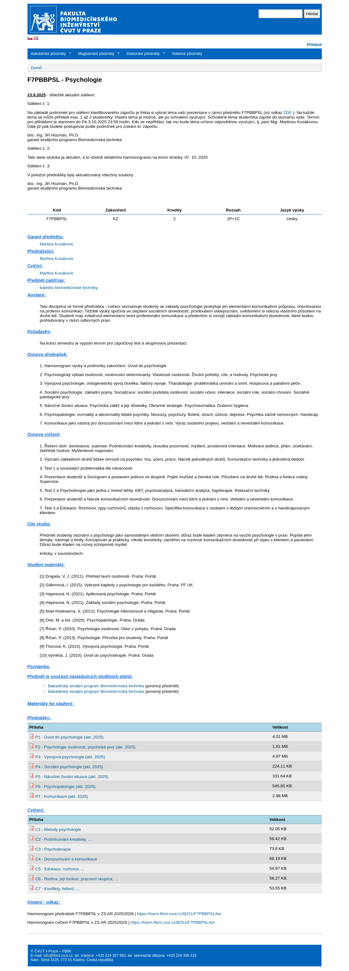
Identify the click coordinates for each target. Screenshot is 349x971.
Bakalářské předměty (50, 53)
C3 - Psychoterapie (52, 849)
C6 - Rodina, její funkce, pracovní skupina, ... (76, 879)
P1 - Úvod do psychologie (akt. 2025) (69, 737)
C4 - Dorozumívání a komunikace (66, 859)
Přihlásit (314, 45)
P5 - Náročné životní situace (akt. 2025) (71, 776)
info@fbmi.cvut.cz (58, 955)
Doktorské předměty (144, 53)
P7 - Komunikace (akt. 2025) (61, 796)
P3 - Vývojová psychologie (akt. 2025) (70, 757)
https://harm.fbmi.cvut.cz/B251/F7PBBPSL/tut (172, 922)
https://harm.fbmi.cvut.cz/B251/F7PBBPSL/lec (179, 913)
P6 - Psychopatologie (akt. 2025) (65, 786)
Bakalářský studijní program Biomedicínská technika (96, 686)
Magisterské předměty (97, 53)
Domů (36, 67)
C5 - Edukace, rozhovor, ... (59, 869)
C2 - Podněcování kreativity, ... (63, 839)
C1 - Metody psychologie (58, 829)
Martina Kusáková (56, 244)
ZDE (287, 112)
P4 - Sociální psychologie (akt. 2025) (69, 766)
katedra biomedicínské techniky (69, 287)
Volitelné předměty (187, 54)
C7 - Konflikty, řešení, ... (57, 888)
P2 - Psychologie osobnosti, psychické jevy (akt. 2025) (85, 747)
